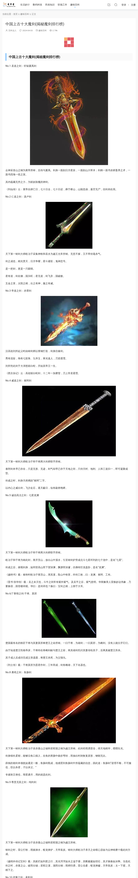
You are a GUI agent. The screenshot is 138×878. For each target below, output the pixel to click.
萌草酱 (9, 4)
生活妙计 (25, 4)
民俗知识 (50, 4)
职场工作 (62, 4)
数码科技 (37, 4)
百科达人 (12, 30)
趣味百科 (75, 4)
